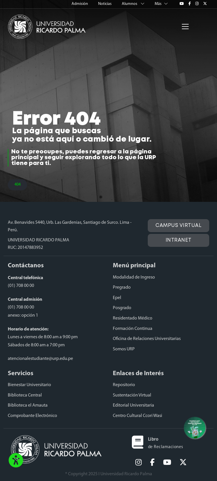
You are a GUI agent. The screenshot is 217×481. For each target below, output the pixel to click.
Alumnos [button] (133, 4)
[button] (16, 460)
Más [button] (161, 4)
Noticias (105, 4)
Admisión (80, 4)
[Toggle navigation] (185, 26)
